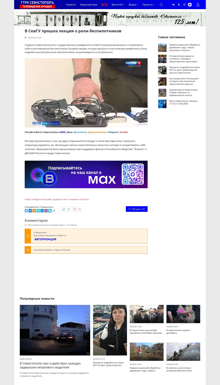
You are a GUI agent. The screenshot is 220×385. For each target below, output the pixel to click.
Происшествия (88, 4)
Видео (132, 4)
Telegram (113, 132)
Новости (71, 4)
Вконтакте (80, 132)
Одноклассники (97, 132)
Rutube (124, 132)
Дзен (70, 132)
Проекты (148, 4)
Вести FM (117, 4)
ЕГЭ (104, 4)
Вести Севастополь (46, 132)
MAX (63, 132)
